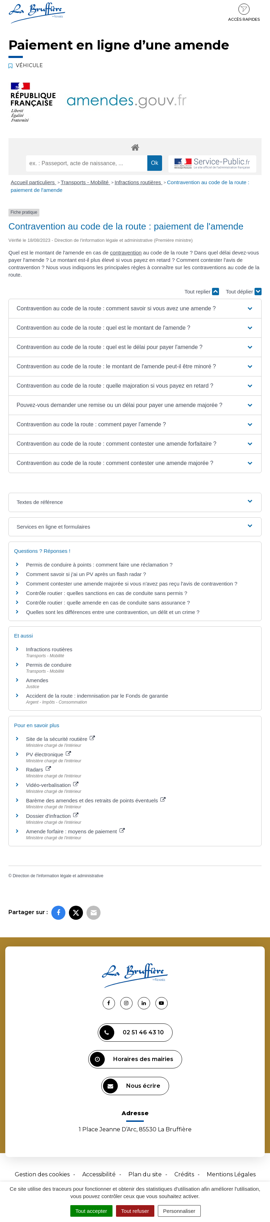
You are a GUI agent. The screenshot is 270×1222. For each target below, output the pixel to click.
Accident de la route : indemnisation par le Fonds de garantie (97, 696)
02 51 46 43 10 (131, 1032)
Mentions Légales (231, 1174)
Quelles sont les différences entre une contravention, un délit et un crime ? (112, 612)
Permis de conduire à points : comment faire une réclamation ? (99, 565)
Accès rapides (244, 13)
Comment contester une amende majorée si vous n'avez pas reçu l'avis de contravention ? (131, 584)
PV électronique (48, 754)
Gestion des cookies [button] (42, 1174)
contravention (126, 253)
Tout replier (202, 291)
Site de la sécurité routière (60, 739)
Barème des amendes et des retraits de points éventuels (96, 800)
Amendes (37, 680)
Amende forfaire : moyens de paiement (75, 831)
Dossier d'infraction (52, 816)
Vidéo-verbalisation (52, 785)
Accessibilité (99, 1174)
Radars (38, 769)
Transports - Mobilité (85, 182)
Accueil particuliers (33, 182)
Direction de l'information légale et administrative (58, 875)
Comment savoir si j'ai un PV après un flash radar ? (86, 574)
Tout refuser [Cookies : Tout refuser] (135, 1211)
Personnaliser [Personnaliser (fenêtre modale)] (179, 1211)
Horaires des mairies (131, 1059)
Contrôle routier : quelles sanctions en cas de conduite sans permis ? (106, 593)
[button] (135, 308)
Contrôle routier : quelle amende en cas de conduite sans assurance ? (108, 603)
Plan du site (145, 1174)
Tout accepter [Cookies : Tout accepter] (91, 1211)
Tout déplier (244, 291)
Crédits (184, 1174)
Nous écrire (131, 1086)
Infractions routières (138, 182)
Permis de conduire (48, 665)
